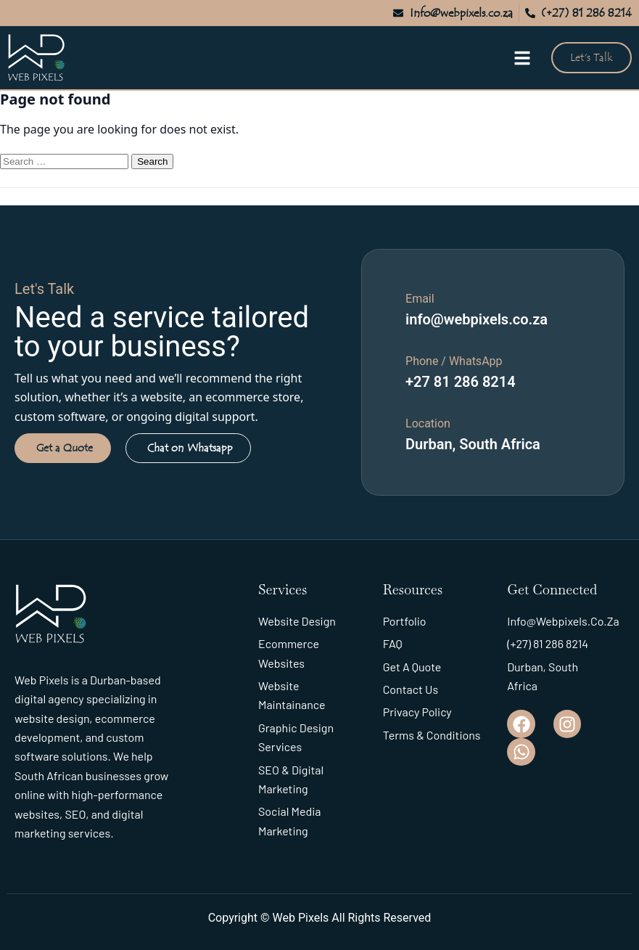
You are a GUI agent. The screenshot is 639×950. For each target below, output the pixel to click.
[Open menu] (522, 58)
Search (152, 161)
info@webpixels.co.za (476, 319)
